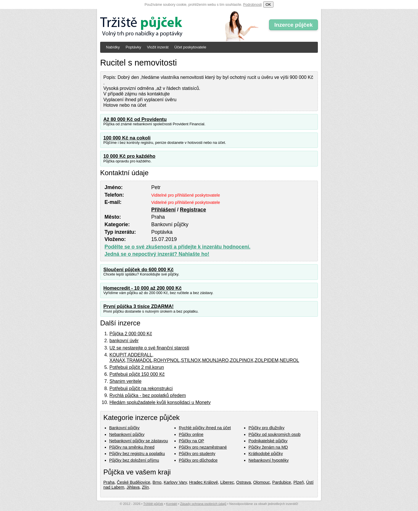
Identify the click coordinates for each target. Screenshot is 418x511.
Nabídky (113, 47)
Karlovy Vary (175, 482)
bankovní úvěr (124, 340)
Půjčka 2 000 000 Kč (130, 333)
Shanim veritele (125, 381)
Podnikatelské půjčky (267, 440)
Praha (108, 482)
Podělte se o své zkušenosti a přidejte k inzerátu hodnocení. (178, 247)
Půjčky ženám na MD (268, 447)
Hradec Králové (203, 482)
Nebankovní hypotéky (268, 460)
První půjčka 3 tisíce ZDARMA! (138, 306)
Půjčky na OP (191, 440)
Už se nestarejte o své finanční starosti (149, 347)
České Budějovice (133, 482)
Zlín (145, 487)
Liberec (227, 482)
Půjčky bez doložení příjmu (134, 460)
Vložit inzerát (157, 47)
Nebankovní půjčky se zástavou (138, 440)
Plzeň (298, 482)
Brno (157, 482)
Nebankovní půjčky (127, 434)
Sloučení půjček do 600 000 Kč (138, 269)
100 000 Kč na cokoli (127, 138)
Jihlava (133, 487)
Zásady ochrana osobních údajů (203, 503)
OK (268, 4)
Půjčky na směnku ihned (131, 447)
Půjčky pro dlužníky (266, 427)
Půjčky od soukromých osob (274, 434)
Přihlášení (163, 210)
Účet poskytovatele (190, 47)
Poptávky (133, 47)
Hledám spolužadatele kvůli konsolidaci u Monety (160, 402)
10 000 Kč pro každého (129, 156)
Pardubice (281, 482)
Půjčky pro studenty (197, 453)
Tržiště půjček (153, 503)
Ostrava (243, 482)
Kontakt (171, 503)
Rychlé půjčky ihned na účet (205, 427)
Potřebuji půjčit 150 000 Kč (137, 374)
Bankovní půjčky (124, 427)
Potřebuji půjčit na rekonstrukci (141, 388)
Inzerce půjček (293, 25)
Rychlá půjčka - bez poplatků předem (147, 395)
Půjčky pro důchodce (198, 460)
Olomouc (261, 482)
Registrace (193, 210)
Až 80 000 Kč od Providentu (135, 119)
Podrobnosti (252, 5)
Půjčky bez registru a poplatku (137, 453)
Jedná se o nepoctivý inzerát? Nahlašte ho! (157, 254)
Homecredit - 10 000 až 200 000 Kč (142, 288)
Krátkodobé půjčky (265, 453)
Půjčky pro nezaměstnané (203, 447)
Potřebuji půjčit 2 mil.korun (136, 367)
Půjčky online (191, 434)
